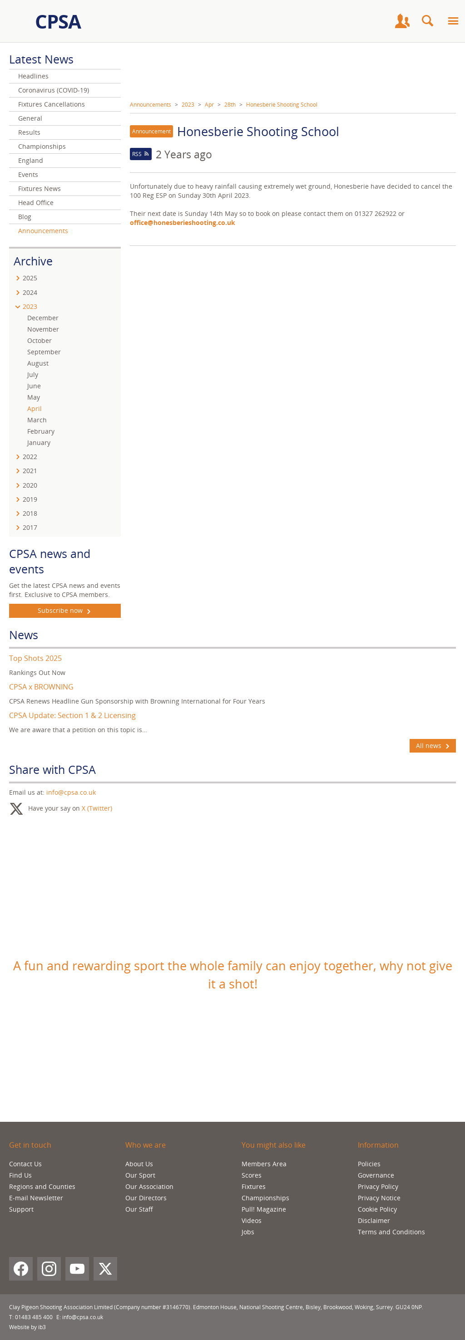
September (44, 351)
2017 (30, 527)
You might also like (274, 1145)
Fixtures (254, 1186)
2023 (188, 104)
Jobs (248, 1232)
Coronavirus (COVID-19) (53, 90)
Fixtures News (39, 188)
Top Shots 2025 (35, 658)
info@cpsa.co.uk (71, 792)
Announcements (150, 104)
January (38, 442)
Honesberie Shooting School (281, 104)
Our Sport (140, 1175)
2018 (30, 513)
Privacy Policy (378, 1186)
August (38, 363)
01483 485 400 (34, 1317)
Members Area (264, 1163)
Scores (252, 1175)
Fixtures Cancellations (51, 104)
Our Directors (146, 1197)
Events (28, 174)
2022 (30, 456)
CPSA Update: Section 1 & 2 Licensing (72, 715)
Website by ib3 (27, 1327)
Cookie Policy (377, 1209)
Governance (376, 1175)
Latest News (41, 59)
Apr (209, 104)
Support (21, 1209)
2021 (30, 470)
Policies (369, 1163)
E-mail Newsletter (36, 1197)
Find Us (20, 1175)
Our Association (149, 1186)
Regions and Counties (42, 1186)
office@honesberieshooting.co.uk (183, 222)
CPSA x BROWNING (41, 687)
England (30, 160)
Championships (42, 146)
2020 (30, 485)
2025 (30, 278)
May (33, 397)
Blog (24, 216)
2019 (30, 499)
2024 (30, 292)
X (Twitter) (97, 808)
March (37, 420)
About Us (139, 1163)
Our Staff (139, 1209)
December (43, 317)
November (43, 329)
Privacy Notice (379, 1197)
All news (432, 745)
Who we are (145, 1145)
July (32, 374)
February (40, 431)
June (34, 385)
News (23, 634)
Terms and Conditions (391, 1232)
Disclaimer (374, 1220)
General (30, 118)
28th (230, 104)
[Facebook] (21, 1269)
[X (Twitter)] (105, 1269)
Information (378, 1145)
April (34, 408)
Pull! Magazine (264, 1209)
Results (29, 132)
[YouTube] (77, 1269)
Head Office (36, 202)
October (39, 340)
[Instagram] (49, 1269)
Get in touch (30, 1145)
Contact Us (25, 1163)
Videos (252, 1220)
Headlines (33, 76)
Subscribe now (65, 610)
